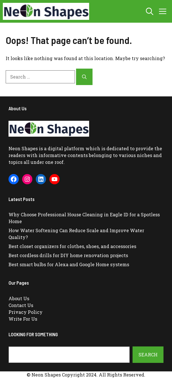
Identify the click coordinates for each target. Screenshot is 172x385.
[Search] (84, 77)
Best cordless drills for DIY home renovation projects (68, 255)
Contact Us (21, 305)
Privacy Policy (26, 312)
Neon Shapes (23, 148)
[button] (149, 11)
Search (148, 355)
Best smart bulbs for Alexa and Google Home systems (69, 264)
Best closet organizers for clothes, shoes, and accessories (72, 246)
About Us (19, 298)
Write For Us (23, 319)
